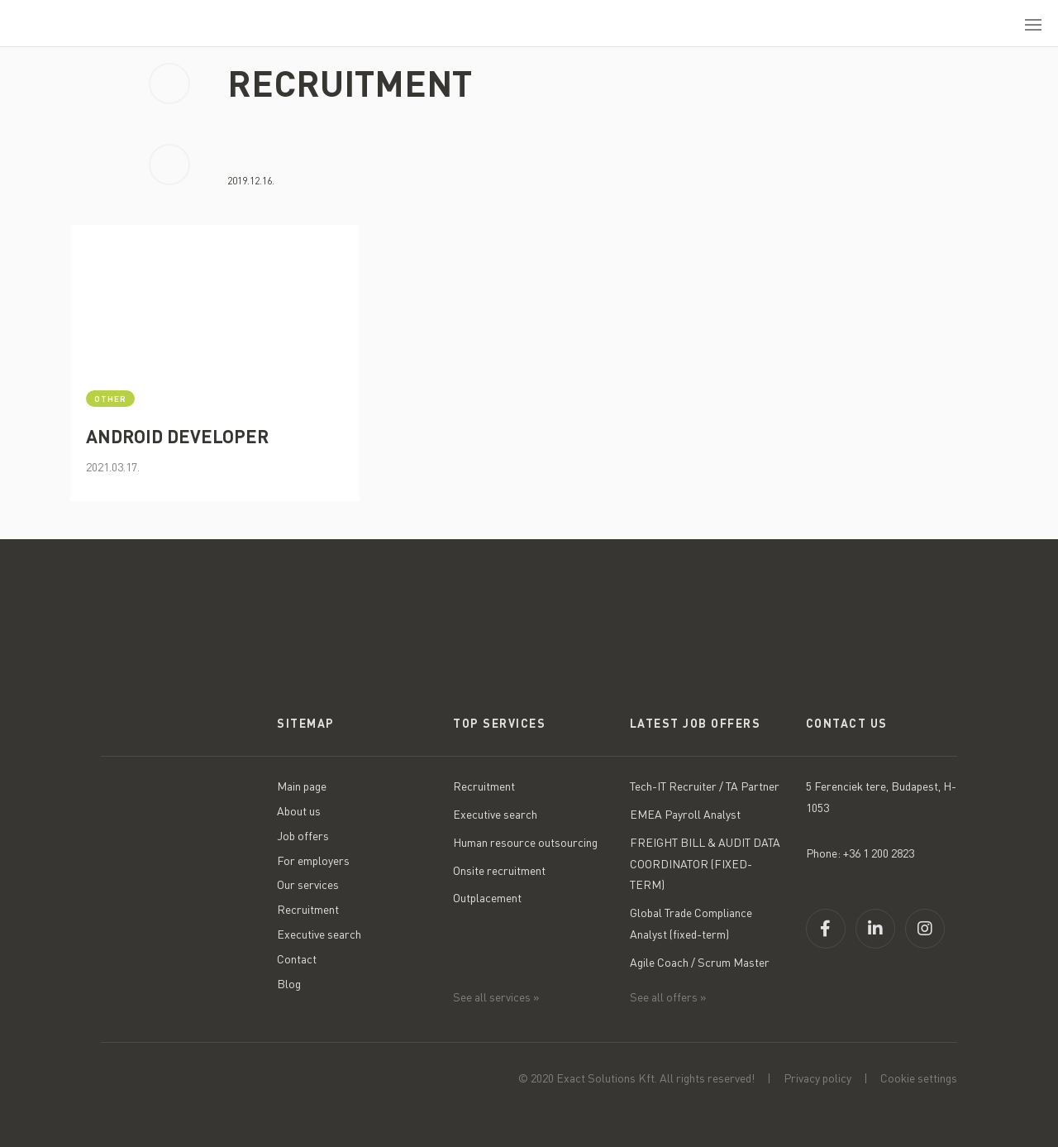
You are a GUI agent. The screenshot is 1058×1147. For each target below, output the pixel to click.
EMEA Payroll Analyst (685, 814)
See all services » (496, 997)
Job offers (303, 836)
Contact (297, 959)
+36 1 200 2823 (878, 853)
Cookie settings (918, 1078)
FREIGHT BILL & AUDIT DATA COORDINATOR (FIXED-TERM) (705, 863)
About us (299, 811)
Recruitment (308, 909)
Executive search (319, 934)
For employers (313, 860)
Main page (301, 786)
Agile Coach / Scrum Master (700, 962)
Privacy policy (817, 1078)
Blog (289, 984)
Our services (308, 884)
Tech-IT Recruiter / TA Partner (704, 786)
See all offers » (668, 997)
